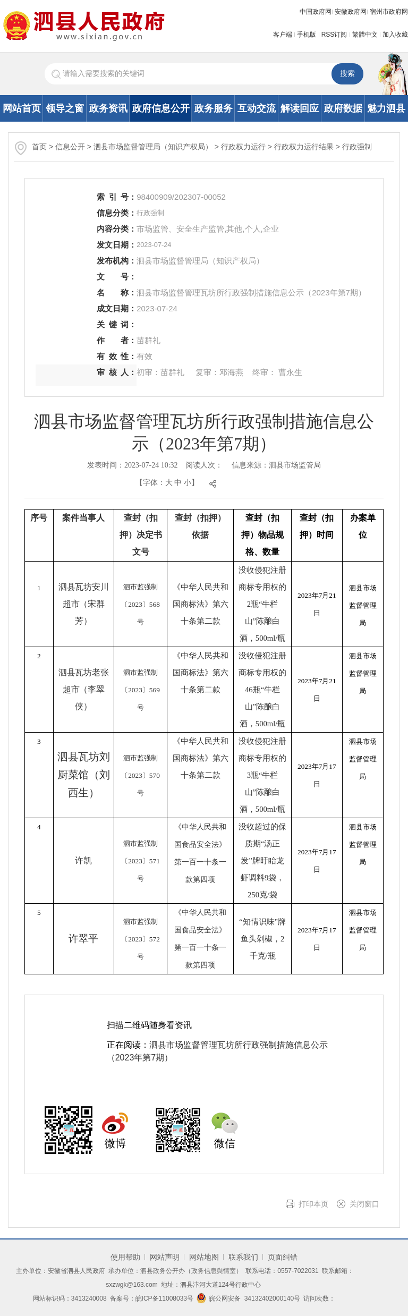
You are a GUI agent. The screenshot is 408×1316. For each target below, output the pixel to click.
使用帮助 (125, 1257)
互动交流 (256, 108)
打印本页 (313, 1204)
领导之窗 (65, 108)
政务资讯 (108, 108)
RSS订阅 (334, 34)
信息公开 (70, 146)
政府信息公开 (161, 108)
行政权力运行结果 (305, 146)
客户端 (282, 34)
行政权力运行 (244, 146)
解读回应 (299, 108)
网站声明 (165, 1257)
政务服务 (213, 108)
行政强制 (357, 146)
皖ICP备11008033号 (164, 1298)
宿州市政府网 (389, 11)
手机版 (306, 34)
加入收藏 (395, 34)
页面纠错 (283, 1257)
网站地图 (204, 1257)
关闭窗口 (364, 1204)
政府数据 (343, 108)
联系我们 (243, 1257)
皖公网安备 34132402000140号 (248, 1298)
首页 (39, 146)
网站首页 (22, 108)
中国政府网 (316, 11)
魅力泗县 (386, 108)
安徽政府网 (351, 11)
